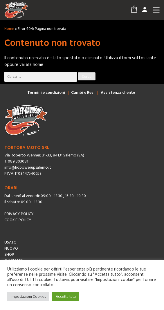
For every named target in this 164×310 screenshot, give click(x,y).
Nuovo (11, 248)
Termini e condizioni (46, 92)
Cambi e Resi (83, 92)
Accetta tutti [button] (66, 297)
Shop (9, 254)
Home (9, 29)
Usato (10, 242)
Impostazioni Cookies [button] (28, 297)
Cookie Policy (17, 220)
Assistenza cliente (118, 92)
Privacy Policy (19, 214)
